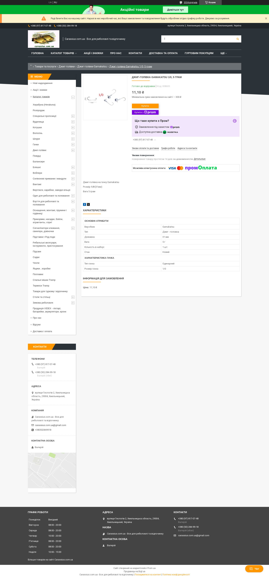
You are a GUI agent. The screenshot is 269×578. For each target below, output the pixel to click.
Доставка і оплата (42, 331)
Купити (145, 106)
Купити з (145, 112)
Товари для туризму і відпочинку (50, 291)
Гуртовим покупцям (199, 53)
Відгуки (37, 324)
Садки (36, 257)
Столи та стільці (41, 297)
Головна (37, 53)
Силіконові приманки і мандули (49, 178)
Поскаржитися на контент (148, 574)
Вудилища (38, 121)
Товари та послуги (45, 66)
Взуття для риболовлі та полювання (46, 203)
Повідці (37, 156)
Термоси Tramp (41, 285)
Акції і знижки (93, 53)
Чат (254, 568)
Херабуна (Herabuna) (44, 104)
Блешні (37, 167)
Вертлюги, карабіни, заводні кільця (51, 190)
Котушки (37, 127)
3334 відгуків (190, 2)
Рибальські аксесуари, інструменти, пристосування (48, 244)
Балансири (39, 161)
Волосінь (37, 133)
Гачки (36, 144)
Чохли (36, 263)
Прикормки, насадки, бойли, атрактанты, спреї (48, 221)
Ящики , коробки (41, 268)
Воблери (37, 173)
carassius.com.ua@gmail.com (50, 425)
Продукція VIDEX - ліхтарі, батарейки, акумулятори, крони (49, 310)
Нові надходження (42, 83)
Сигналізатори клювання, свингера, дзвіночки (46, 230)
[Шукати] (237, 38)
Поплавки (38, 274)
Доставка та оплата (163, 53)
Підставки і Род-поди (44, 237)
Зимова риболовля (43, 302)
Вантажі (37, 184)
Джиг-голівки (67, 66)
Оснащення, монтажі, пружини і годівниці (50, 212)
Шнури (36, 138)
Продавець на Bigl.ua (134, 571)
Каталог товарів (62, 53)
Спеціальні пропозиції (44, 116)
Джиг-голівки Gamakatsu (92, 66)
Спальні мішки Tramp (44, 280)
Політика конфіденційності (176, 574)
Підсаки (37, 251)
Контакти (135, 53)
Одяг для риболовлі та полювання (51, 195)
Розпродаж (39, 110)
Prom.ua (151, 568)
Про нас (116, 53)
